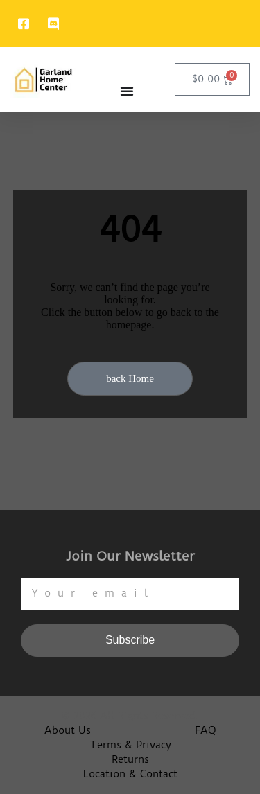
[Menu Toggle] (127, 91)
